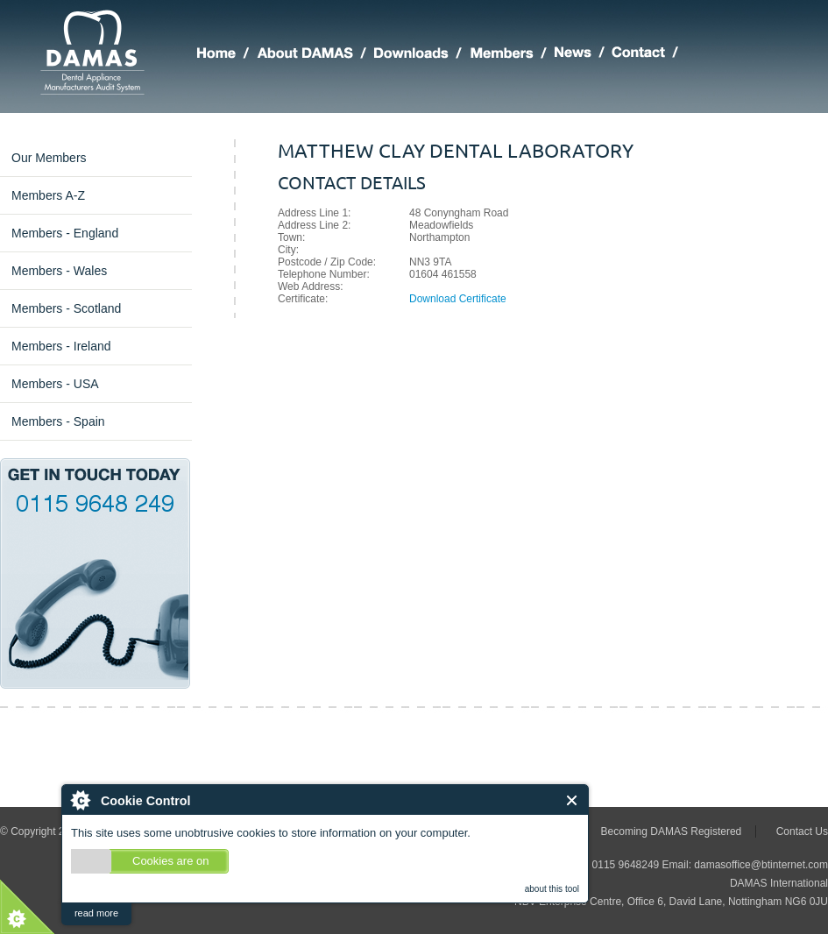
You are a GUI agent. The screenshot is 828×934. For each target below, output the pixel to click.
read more (96, 913)
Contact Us (802, 831)
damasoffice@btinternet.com (761, 865)
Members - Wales (59, 271)
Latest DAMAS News (583, 55)
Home (227, 55)
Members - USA (55, 384)
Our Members (49, 158)
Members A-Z (48, 195)
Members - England (64, 233)
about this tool (552, 889)
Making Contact (649, 55)
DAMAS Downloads (422, 55)
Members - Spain (58, 421)
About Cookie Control (79, 800)
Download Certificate (457, 299)
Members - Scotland (66, 308)
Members (512, 55)
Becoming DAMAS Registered (671, 831)
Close (572, 800)
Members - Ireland (61, 346)
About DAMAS (315, 55)
